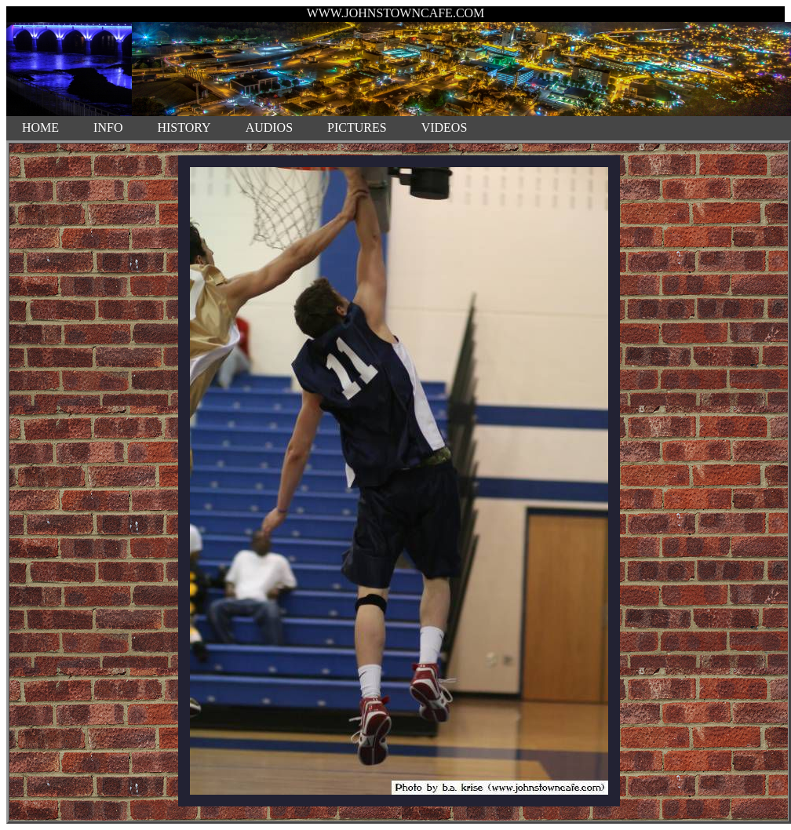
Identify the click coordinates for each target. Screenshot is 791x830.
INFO (107, 127)
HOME (40, 127)
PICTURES (357, 127)
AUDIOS (269, 127)
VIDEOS (444, 127)
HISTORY (183, 127)
